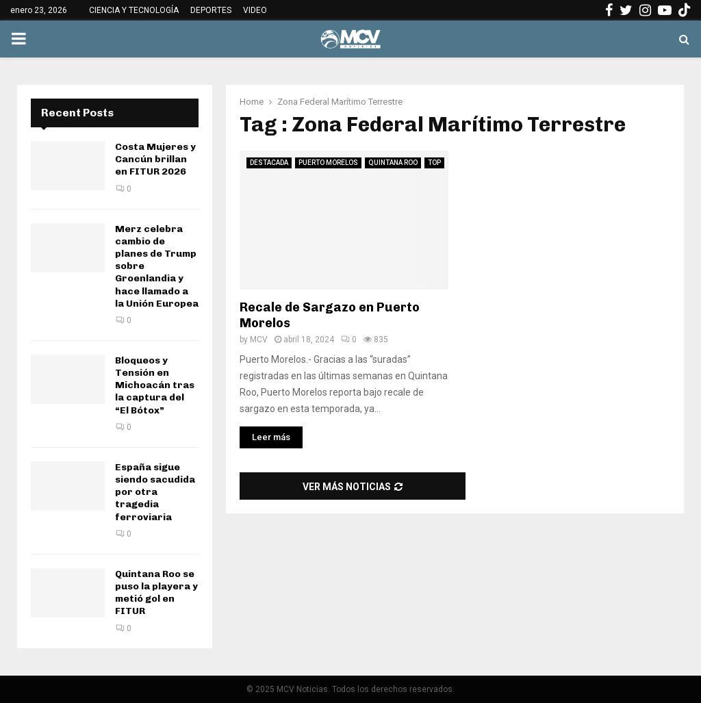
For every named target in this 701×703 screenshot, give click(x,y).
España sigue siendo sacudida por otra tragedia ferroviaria (155, 492)
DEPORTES (210, 10)
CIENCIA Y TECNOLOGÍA (134, 10)
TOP (434, 162)
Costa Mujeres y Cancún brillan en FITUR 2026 (155, 159)
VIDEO (255, 10)
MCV (259, 339)
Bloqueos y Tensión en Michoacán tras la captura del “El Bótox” (154, 385)
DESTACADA (269, 162)
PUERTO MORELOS (328, 162)
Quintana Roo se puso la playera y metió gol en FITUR (156, 592)
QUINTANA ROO (393, 162)
